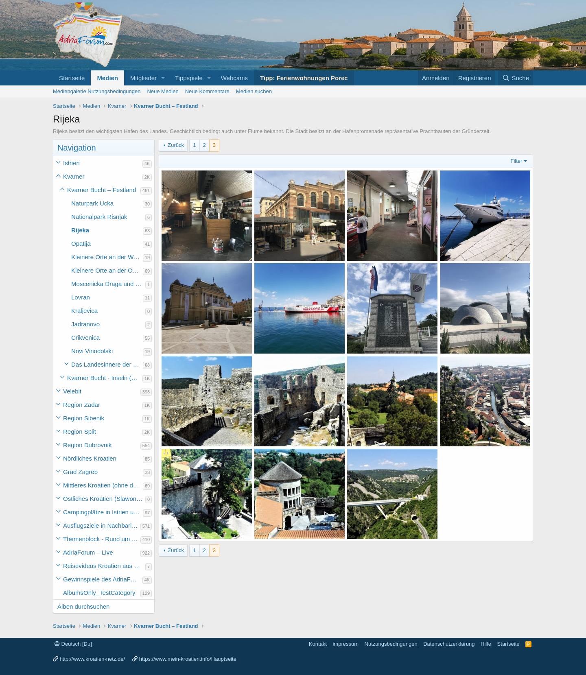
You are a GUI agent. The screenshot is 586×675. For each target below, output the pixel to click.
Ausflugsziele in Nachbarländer (101, 525)
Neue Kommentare (207, 91)
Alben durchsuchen (83, 606)
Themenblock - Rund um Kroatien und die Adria (101, 538)
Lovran (80, 297)
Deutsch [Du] (73, 644)
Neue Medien (162, 91)
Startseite (72, 77)
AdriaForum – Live (88, 552)
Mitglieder (143, 77)
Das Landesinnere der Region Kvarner (107, 364)
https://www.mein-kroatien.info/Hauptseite (187, 659)
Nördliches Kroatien (89, 458)
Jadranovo (85, 324)
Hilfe (486, 644)
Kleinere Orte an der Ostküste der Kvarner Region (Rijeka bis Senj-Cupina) (107, 270)
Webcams (234, 77)
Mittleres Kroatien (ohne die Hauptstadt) (103, 485)
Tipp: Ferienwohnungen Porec (304, 77)
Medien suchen (254, 91)
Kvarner (74, 176)
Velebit (72, 391)
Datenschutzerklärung (448, 644)
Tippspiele (189, 77)
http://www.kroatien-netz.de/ (92, 659)
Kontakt (318, 644)
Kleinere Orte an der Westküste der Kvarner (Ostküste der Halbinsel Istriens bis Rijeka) (107, 256)
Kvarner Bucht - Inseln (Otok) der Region (104, 377)
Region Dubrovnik (87, 444)
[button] (163, 77)
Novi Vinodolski (92, 350)
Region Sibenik (83, 418)
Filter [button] (517, 161)
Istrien (71, 162)
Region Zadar (81, 404)
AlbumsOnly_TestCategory (99, 592)
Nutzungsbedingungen (391, 644)
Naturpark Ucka (92, 203)
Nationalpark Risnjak (99, 216)
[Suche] (515, 77)
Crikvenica (85, 337)
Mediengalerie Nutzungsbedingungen (96, 91)
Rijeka (80, 230)
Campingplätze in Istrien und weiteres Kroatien (103, 512)
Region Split (79, 431)
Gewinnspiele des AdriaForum (102, 579)
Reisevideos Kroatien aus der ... (104, 565)
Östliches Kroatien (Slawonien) (104, 498)
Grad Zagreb (80, 471)
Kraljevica (84, 310)
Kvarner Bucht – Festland (101, 189)
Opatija (81, 243)
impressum (345, 644)
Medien (107, 77)
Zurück (176, 145)
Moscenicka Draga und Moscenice (108, 283)
